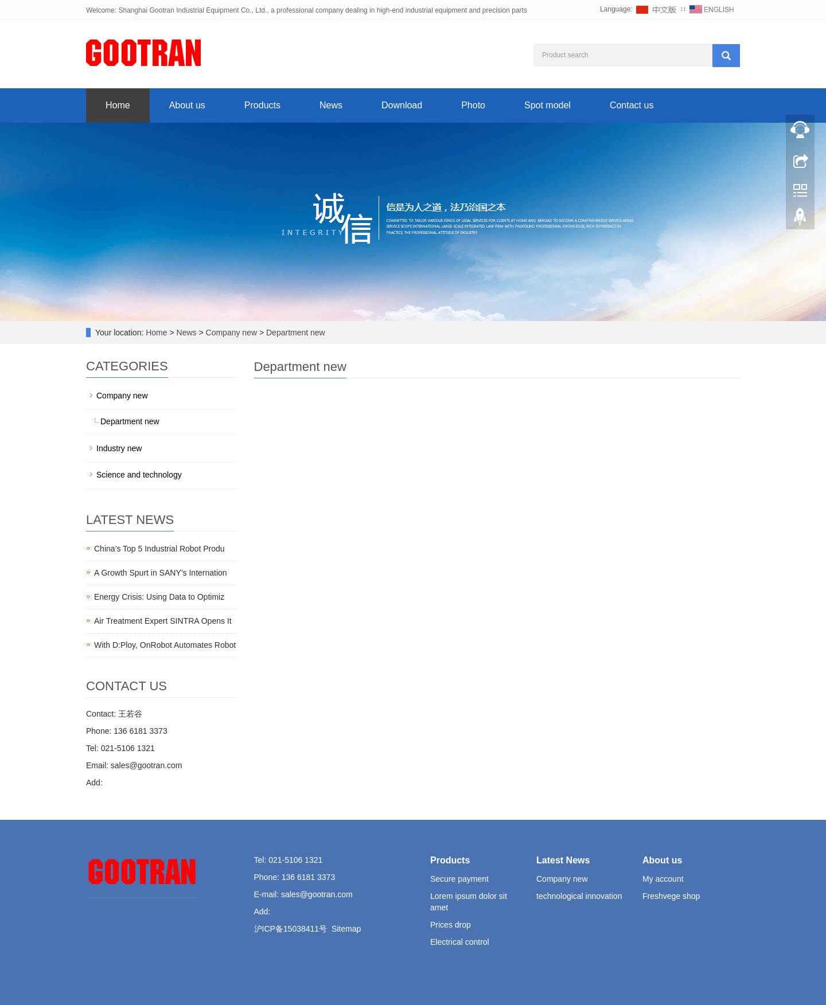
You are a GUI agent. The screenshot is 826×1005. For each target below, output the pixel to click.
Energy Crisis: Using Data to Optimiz (159, 596)
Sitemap (346, 928)
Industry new (119, 448)
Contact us (631, 105)
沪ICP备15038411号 (291, 928)
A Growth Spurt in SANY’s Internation (160, 572)
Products (262, 105)
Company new (231, 332)
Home (118, 105)
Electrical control (459, 942)
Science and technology (139, 474)
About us (187, 105)
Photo (473, 105)
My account (663, 878)
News (331, 105)
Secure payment (459, 878)
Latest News (563, 860)
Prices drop (450, 924)
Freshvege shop (671, 896)
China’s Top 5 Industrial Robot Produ (159, 548)
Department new (294, 332)
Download (401, 105)
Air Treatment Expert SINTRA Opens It (163, 620)
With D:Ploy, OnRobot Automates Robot (165, 645)
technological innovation (579, 896)
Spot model (547, 105)
